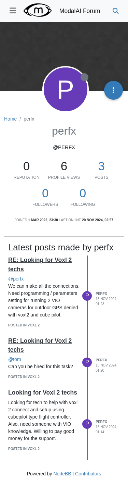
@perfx (16, 279)
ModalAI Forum (79, 11)
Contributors (88, 473)
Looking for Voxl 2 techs (42, 392)
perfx (101, 294)
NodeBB (62, 473)
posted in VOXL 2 (24, 325)
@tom (14, 359)
